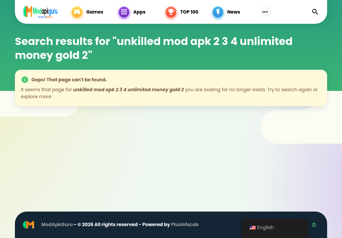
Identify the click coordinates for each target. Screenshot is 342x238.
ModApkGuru (57, 224)
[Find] (315, 12)
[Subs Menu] (265, 12)
